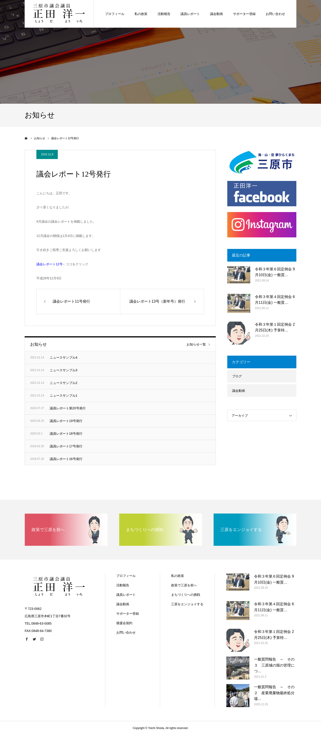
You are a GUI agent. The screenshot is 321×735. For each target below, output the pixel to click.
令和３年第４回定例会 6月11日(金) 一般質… (275, 300)
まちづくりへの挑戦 (185, 594)
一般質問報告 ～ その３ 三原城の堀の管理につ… (274, 665)
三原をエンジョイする (187, 604)
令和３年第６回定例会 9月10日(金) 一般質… (275, 272)
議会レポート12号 (49, 264)
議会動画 (238, 391)
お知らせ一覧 (196, 344)
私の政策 (177, 576)
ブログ (237, 376)
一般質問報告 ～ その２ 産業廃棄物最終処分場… (274, 693)
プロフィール (126, 576)
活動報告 (122, 585)
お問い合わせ (126, 632)
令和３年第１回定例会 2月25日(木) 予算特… (275, 327)
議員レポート (126, 594)
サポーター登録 (127, 613)
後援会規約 (124, 623)
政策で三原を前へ (184, 585)
